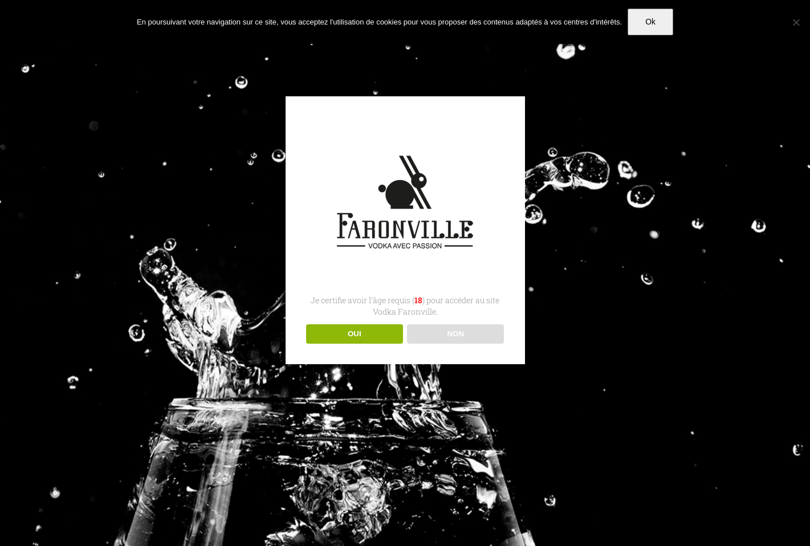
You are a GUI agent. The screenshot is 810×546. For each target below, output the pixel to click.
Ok (650, 21)
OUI (354, 333)
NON (455, 333)
